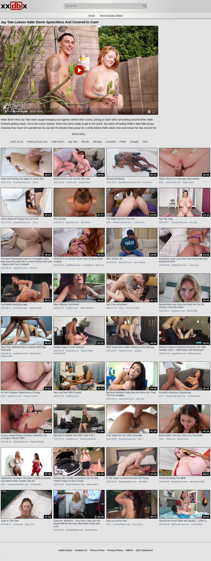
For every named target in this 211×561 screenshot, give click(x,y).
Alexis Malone (91, 530)
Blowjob (97, 141)
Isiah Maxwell (59, 353)
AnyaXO (138, 351)
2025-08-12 (59, 222)
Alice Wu (33, 268)
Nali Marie (143, 482)
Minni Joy (99, 265)
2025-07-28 (111, 308)
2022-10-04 (6, 222)
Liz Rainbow (87, 265)
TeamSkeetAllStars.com (17, 484)
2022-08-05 (111, 439)
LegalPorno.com (20, 268)
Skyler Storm (188, 182)
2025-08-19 (59, 265)
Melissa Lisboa (194, 353)
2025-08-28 (164, 524)
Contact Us (81, 550)
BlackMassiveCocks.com (130, 182)
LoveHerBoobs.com (121, 524)
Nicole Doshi (182, 439)
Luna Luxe (193, 265)
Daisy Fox (29, 524)
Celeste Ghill (6, 356)
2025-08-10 (164, 311)
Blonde (85, 141)
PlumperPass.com (179, 222)
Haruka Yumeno (31, 396)
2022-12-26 (16, 141)
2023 (161, 182)
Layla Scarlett (35, 308)
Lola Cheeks (196, 524)
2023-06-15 (59, 439)
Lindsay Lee (139, 222)
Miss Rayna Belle (197, 482)
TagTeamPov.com (179, 265)
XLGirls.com (71, 182)
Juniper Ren (36, 484)
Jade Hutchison (87, 308)
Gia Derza (85, 222)
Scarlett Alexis (194, 396)
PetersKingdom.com (127, 482)
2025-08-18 (111, 482)
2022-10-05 (6, 182)
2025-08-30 (6, 353)
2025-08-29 (6, 268)
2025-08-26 (111, 351)
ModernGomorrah (88, 439)
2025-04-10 (59, 308)
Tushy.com (170, 439)
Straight (134, 141)
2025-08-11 (111, 182)
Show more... (79, 133)
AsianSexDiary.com (21, 182)
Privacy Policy (115, 550)
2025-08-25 (59, 484)
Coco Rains (138, 524)
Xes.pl (121, 308)
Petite (123, 141)
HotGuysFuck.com (37, 141)
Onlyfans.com (72, 308)
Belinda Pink (35, 353)
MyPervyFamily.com (180, 524)
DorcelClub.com (20, 308)
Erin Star (193, 222)
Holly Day (140, 399)
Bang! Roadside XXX (75, 484)
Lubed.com (18, 524)
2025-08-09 (164, 265)
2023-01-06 (59, 182)
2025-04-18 (111, 262)
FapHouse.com (178, 311)
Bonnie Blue (192, 311)
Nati (139, 439)
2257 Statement (144, 550)
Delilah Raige (87, 351)
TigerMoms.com (14, 396)
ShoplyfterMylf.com (74, 530)
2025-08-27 (164, 222)
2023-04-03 (111, 399)
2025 (108, 222)
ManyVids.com (72, 222)
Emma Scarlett (132, 308)
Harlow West (92, 484)
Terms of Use (97, 550)
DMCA (129, 550)
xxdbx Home (65, 550)
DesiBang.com (72, 396)
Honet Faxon (84, 182)
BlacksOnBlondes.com (176, 396)
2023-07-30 (59, 396)
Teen (145, 141)
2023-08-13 (6, 442)
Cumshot (111, 141)
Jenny (35, 182)
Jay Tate (72, 141)
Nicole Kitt (147, 182)
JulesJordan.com (173, 182)
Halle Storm (57, 141)
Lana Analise (139, 262)
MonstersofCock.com (122, 222)
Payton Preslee (37, 442)
